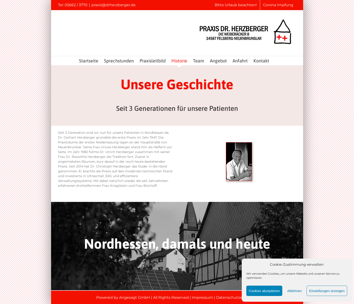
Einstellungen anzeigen (327, 291)
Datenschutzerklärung (237, 297)
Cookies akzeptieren (264, 291)
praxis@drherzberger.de (113, 5)
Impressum (202, 297)
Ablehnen (294, 291)
